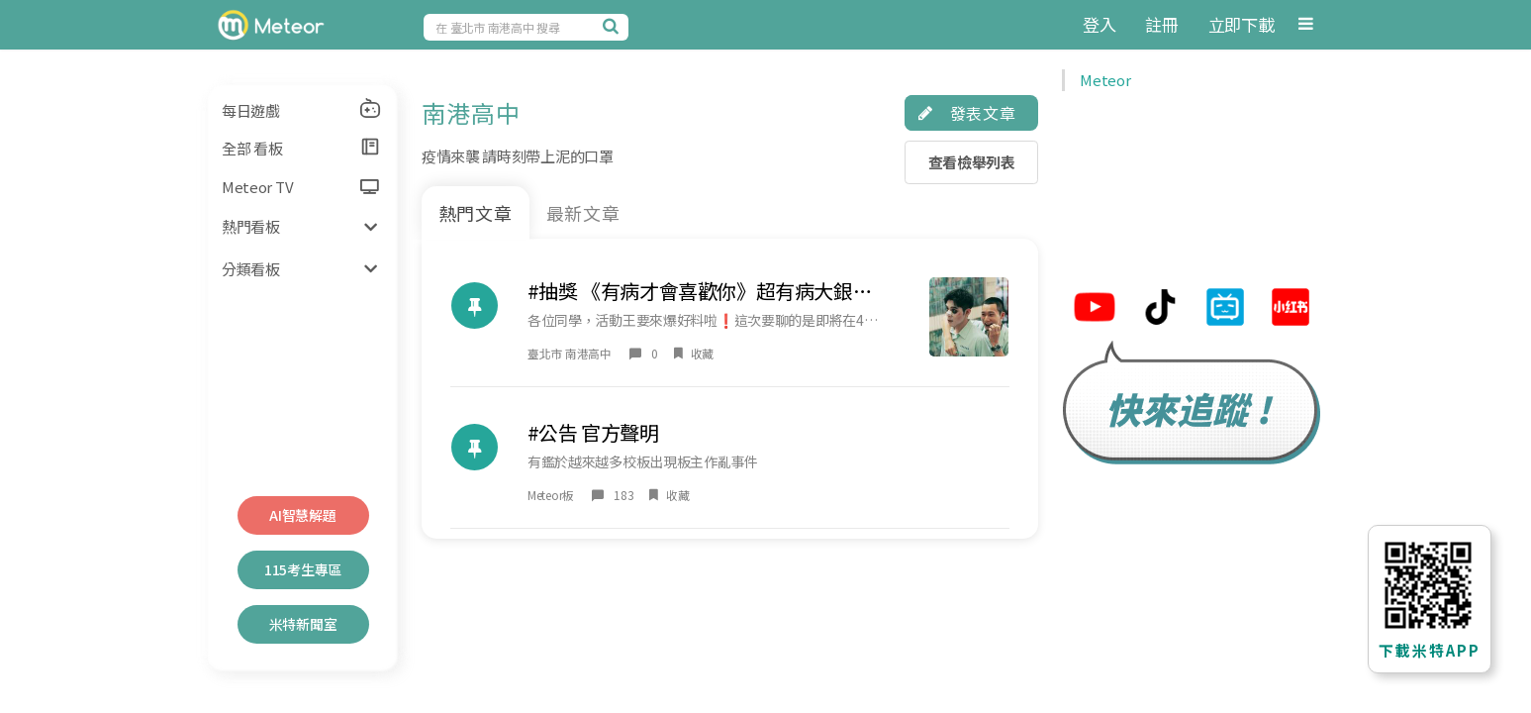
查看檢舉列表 (971, 162)
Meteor (1105, 79)
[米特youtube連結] (1094, 309)
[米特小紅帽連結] (1290, 309)
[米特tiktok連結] (1160, 309)
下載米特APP (1430, 650)
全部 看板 (301, 147)
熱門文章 (476, 213)
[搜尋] (613, 26)
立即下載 (1241, 24)
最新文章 (584, 213)
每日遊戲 (301, 109)
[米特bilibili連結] (1225, 309)
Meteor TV (300, 186)
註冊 (1161, 24)
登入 (1099, 24)
